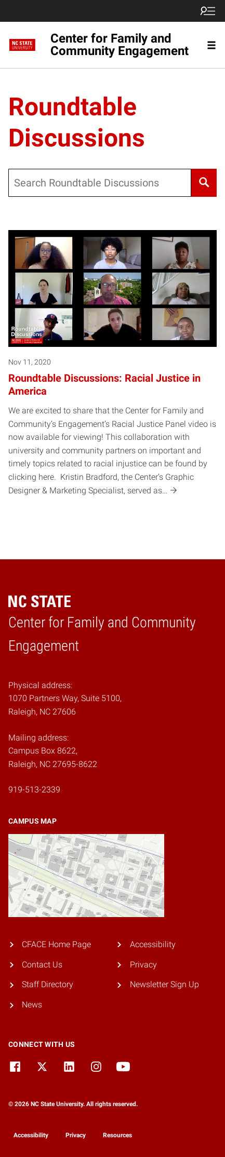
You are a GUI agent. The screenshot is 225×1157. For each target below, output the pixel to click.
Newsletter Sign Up (164, 984)
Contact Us (42, 965)
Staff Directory (47, 984)
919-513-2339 (34, 790)
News (32, 1005)
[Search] (204, 183)
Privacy (143, 965)
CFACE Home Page (56, 944)
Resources (117, 1135)
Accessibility (153, 944)
